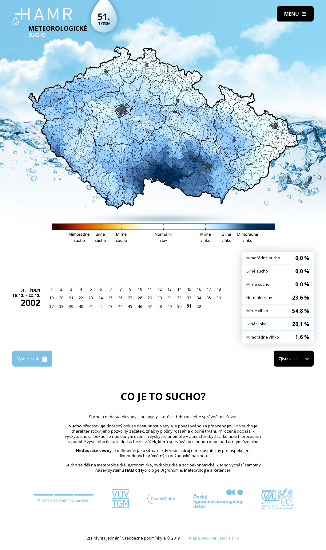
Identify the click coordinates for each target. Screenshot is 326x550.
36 (219, 298)
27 (130, 298)
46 (140, 306)
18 (219, 289)
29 (150, 298)
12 (159, 289)
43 (110, 306)
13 (169, 289)
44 (120, 306)
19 (51, 298)
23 (91, 298)
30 (159, 298)
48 (159, 306)
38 (61, 306)
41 (91, 306)
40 (81, 306)
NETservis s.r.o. (226, 538)
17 (209, 289)
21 (71, 298)
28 (140, 298)
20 (61, 298)
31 (169, 298)
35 (209, 298)
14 (179, 289)
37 (51, 306)
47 (150, 306)
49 (169, 306)
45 (130, 306)
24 (100, 298)
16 (199, 289)
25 (110, 298)
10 (140, 289)
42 (100, 306)
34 (199, 298)
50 (179, 306)
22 (81, 298)
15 (189, 289)
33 (189, 298)
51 (189, 305)
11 (150, 289)
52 (199, 306)
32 (179, 298)
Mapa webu (200, 538)
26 (120, 298)
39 (71, 306)
